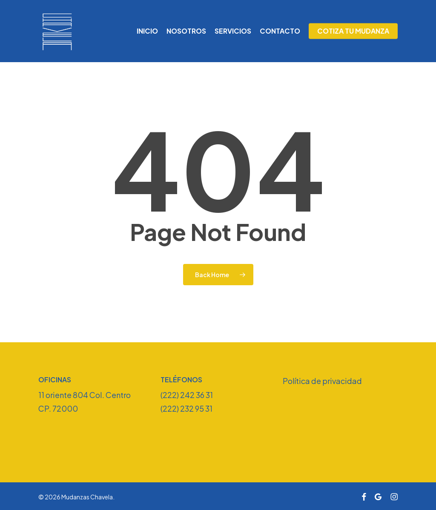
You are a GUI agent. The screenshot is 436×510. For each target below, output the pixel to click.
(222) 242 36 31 (187, 395)
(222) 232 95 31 (186, 408)
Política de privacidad (322, 381)
